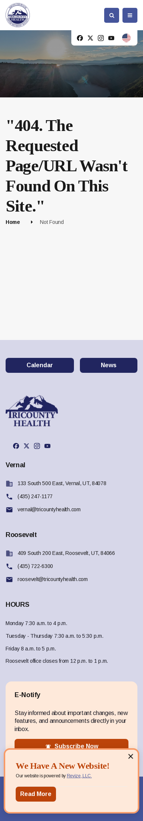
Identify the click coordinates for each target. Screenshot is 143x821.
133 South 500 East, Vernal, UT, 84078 (62, 483)
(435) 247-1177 (35, 496)
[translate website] (126, 37)
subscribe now (71, 746)
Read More (36, 794)
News (108, 365)
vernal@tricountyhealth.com (49, 509)
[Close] (131, 756)
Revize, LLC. (79, 775)
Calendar (40, 365)
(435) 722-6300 (35, 566)
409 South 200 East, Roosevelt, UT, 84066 (66, 553)
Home (13, 222)
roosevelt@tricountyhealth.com (53, 579)
